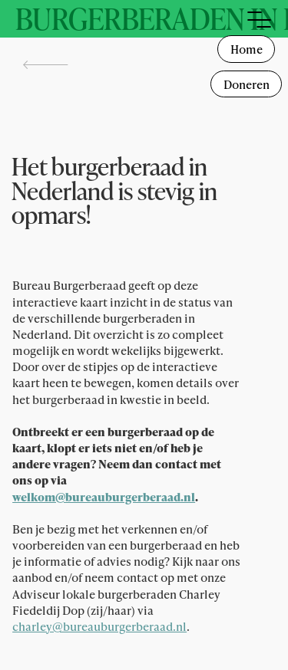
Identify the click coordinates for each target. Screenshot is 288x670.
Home (246, 49)
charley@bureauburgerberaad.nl (99, 626)
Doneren (246, 84)
